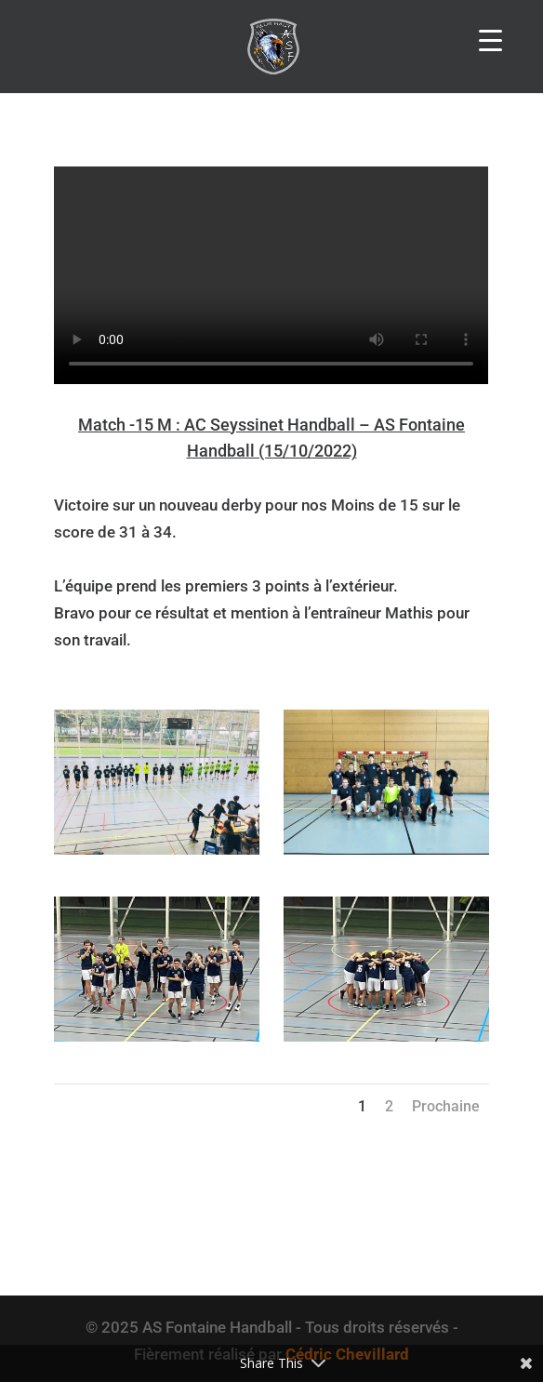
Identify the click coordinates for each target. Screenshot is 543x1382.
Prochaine (446, 1106)
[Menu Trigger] (490, 39)
